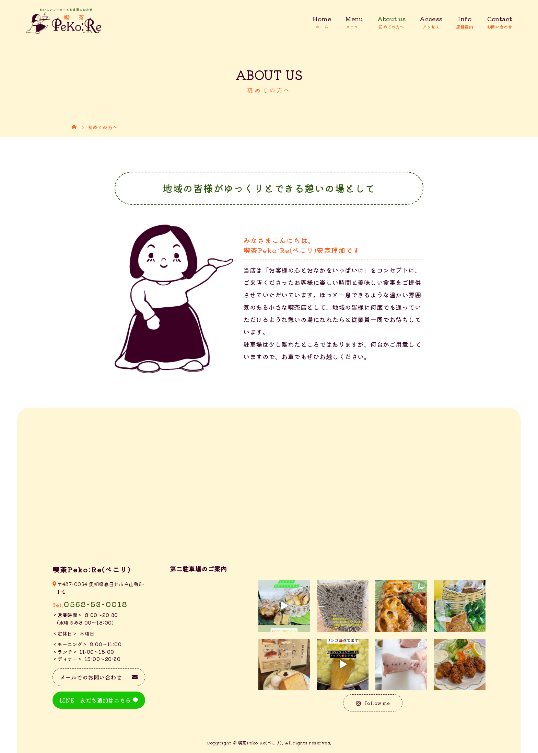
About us (391, 18)
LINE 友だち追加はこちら (95, 700)
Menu (354, 18)
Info (464, 18)
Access (430, 18)
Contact (499, 18)
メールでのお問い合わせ (91, 677)
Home (322, 18)
